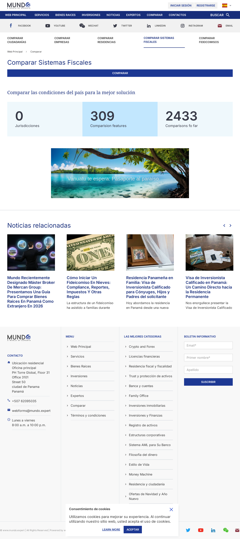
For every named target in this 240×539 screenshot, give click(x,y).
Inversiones (91, 15)
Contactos (177, 15)
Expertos (133, 15)
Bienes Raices (65, 15)
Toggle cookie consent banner (171, 509)
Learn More (111, 529)
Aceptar (133, 529)
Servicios (42, 15)
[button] (42, 15)
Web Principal (15, 15)
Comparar (154, 15)
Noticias (113, 15)
